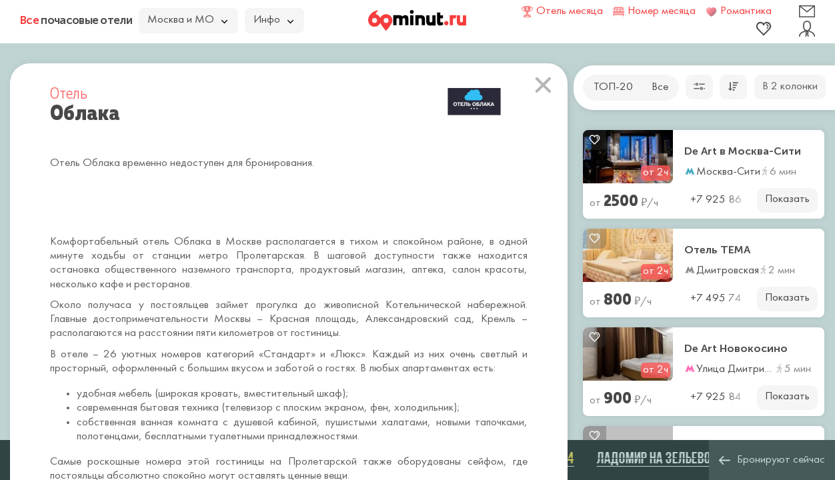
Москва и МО (187, 20)
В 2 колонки (790, 86)
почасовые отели (76, 20)
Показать (787, 199)
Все (660, 87)
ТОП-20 (613, 87)
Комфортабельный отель (109, 242)
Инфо (273, 20)
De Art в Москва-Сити (742, 151)
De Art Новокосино (736, 348)
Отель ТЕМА (717, 250)
